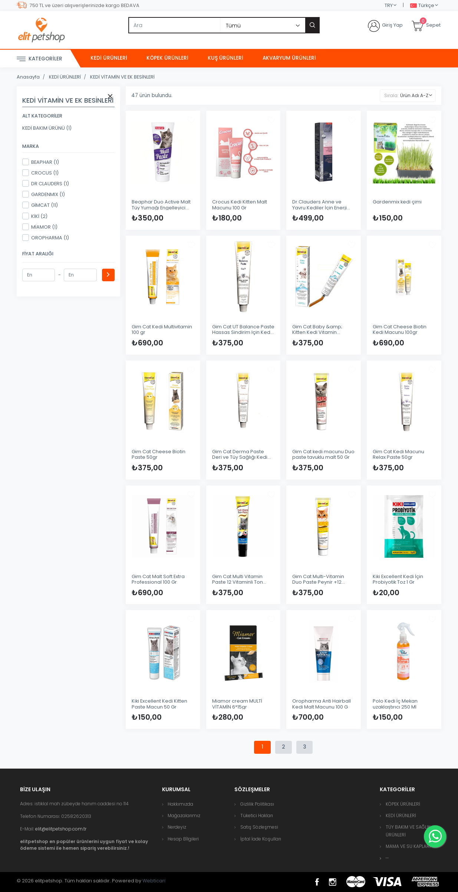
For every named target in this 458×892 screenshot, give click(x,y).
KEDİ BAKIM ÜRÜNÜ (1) (47, 128)
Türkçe (422, 5)
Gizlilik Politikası (257, 804)
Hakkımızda (180, 804)
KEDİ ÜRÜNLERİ (108, 58)
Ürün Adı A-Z (414, 95)
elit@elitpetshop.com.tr (60, 829)
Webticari (153, 881)
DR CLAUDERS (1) (45, 183)
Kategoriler (39, 59)
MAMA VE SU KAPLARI (408, 846)
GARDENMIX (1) (43, 194)
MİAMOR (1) (39, 226)
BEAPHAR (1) (40, 162)
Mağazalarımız (184, 815)
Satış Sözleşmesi (259, 827)
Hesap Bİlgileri (183, 839)
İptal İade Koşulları (260, 839)
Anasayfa (28, 77)
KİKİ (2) (34, 216)
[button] (387, 858)
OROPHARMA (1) (45, 237)
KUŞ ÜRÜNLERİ (225, 58)
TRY (389, 5)
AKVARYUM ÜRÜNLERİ (289, 58)
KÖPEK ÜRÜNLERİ (167, 58)
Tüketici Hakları (256, 815)
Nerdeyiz (177, 827)
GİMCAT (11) (40, 205)
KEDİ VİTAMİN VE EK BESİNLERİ (122, 77)
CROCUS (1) (40, 172)
